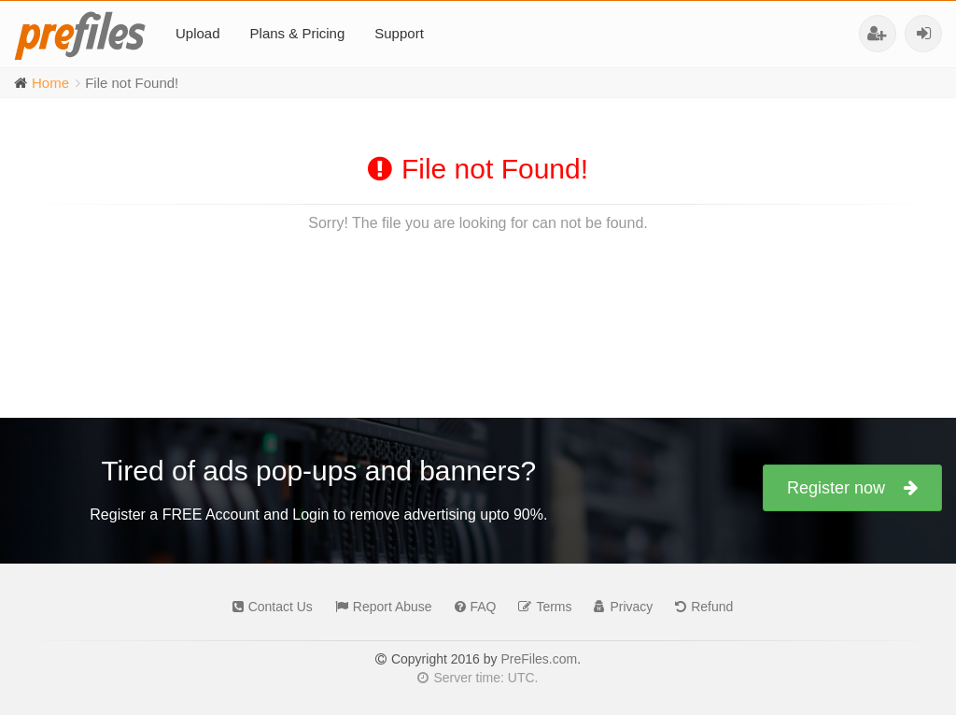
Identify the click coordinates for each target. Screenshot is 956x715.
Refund (699, 606)
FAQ (471, 606)
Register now (852, 487)
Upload (198, 33)
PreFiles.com (538, 658)
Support (399, 33)
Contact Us (268, 606)
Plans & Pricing (297, 33)
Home (50, 83)
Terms (540, 606)
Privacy (618, 606)
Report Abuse (379, 606)
